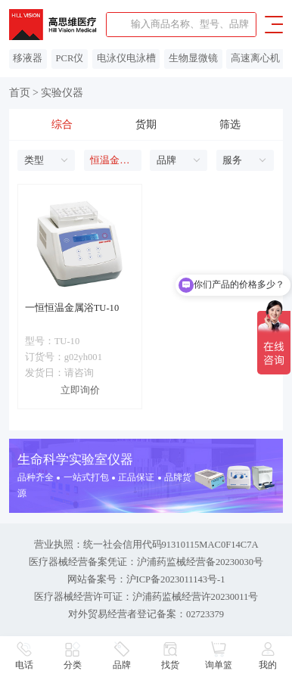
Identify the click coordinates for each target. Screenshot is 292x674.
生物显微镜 (193, 58)
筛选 (230, 124)
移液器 (27, 58)
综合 (62, 124)
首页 (19, 92)
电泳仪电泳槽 (126, 58)
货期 (146, 124)
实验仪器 (62, 92)
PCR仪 (70, 58)
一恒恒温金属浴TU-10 (72, 308)
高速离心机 (255, 58)
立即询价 (80, 390)
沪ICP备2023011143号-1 (175, 579)
